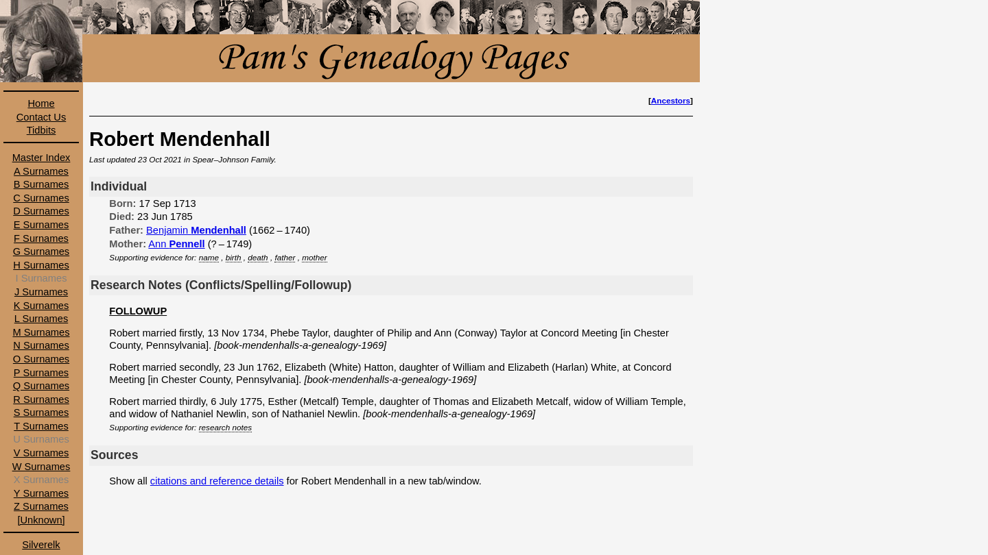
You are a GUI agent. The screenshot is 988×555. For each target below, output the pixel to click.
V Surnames (41, 452)
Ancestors (670, 100)
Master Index (41, 157)
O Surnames (41, 359)
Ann (176, 243)
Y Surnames (41, 493)
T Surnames (41, 426)
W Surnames (41, 466)
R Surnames (41, 399)
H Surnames (41, 265)
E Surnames (41, 224)
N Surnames (41, 345)
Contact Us (41, 117)
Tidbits (41, 130)
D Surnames (41, 211)
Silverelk (41, 544)
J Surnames (41, 291)
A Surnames (41, 171)
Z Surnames (41, 506)
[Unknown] (40, 520)
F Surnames (41, 238)
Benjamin (196, 230)
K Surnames (41, 305)
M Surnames (40, 332)
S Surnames (41, 412)
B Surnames (41, 184)
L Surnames (41, 318)
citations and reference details (217, 481)
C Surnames (41, 198)
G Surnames (41, 251)
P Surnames (41, 372)
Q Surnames (41, 385)
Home (40, 103)
